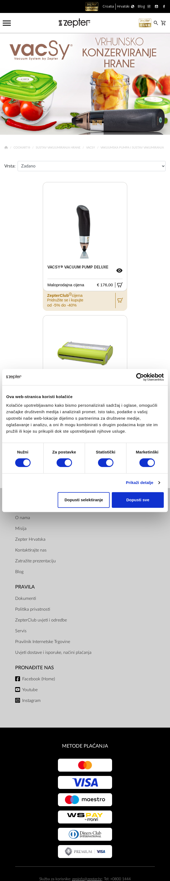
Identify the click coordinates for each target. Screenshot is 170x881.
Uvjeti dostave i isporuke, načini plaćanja (53, 652)
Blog (19, 572)
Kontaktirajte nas (31, 550)
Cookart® (22, 147)
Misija (21, 528)
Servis (21, 631)
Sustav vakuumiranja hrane (58, 147)
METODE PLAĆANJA (85, 746)
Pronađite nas (34, 667)
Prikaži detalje (139, 482)
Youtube (30, 690)
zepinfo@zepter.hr (87, 879)
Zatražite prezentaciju (35, 561)
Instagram (31, 700)
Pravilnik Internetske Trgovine (42, 642)
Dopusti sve (137, 499)
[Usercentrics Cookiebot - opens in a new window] (140, 377)
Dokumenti (25, 598)
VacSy (91, 147)
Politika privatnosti (32, 609)
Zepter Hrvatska (30, 539)
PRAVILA (25, 587)
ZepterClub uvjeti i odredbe (41, 620)
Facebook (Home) (38, 679)
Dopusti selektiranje (83, 499)
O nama (22, 518)
